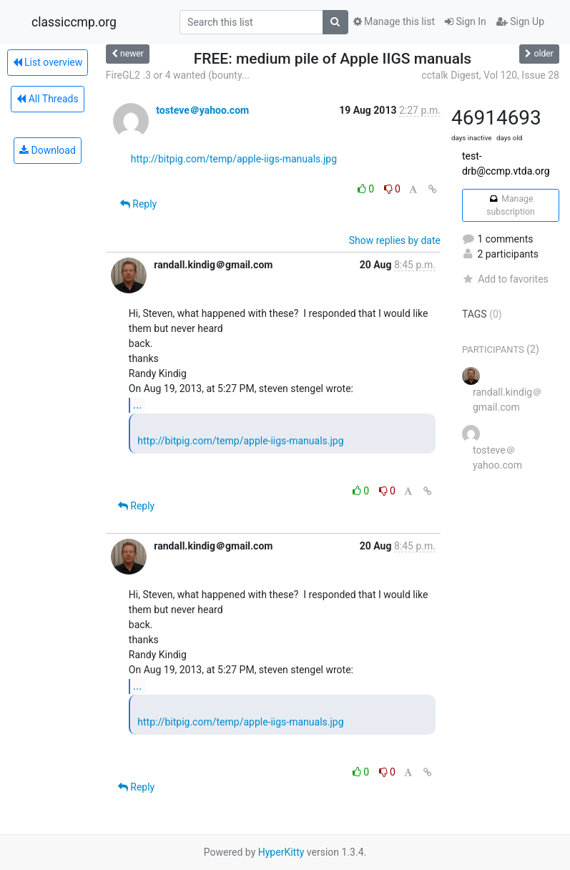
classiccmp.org (74, 22)
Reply (138, 204)
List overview (48, 62)
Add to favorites (505, 279)
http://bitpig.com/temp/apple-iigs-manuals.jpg (234, 159)
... (137, 404)
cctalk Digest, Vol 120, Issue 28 (490, 75)
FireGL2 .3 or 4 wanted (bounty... (178, 75)
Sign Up (520, 21)
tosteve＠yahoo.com (202, 110)
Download (47, 150)
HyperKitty (281, 852)
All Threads (47, 98)
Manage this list (394, 21)
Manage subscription (510, 205)
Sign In (465, 21)
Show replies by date (395, 240)
